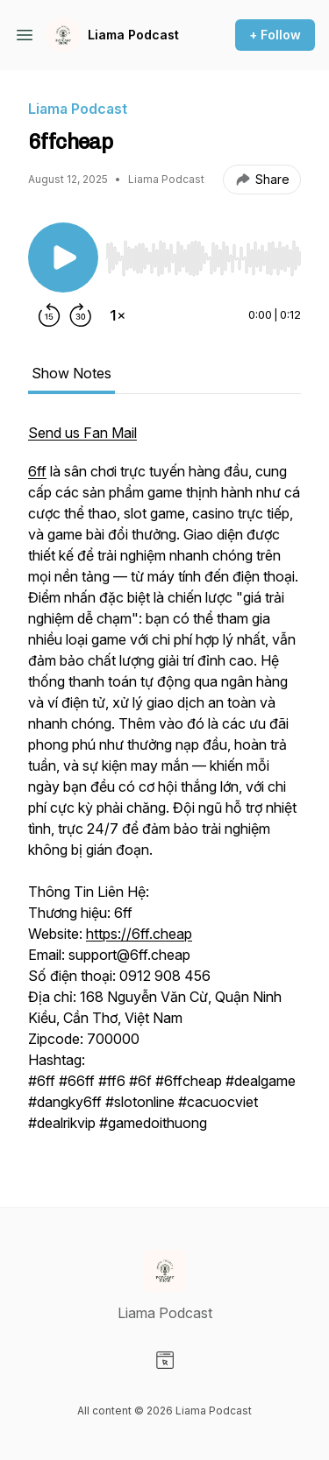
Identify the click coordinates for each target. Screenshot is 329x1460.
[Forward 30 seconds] (80, 315)
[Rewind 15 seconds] (49, 315)
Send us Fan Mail (82, 432)
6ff (37, 471)
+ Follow (275, 34)
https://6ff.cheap (139, 933)
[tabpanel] (164, 786)
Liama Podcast (133, 34)
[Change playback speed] (117, 315)
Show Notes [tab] (71, 373)
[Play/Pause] (63, 257)
